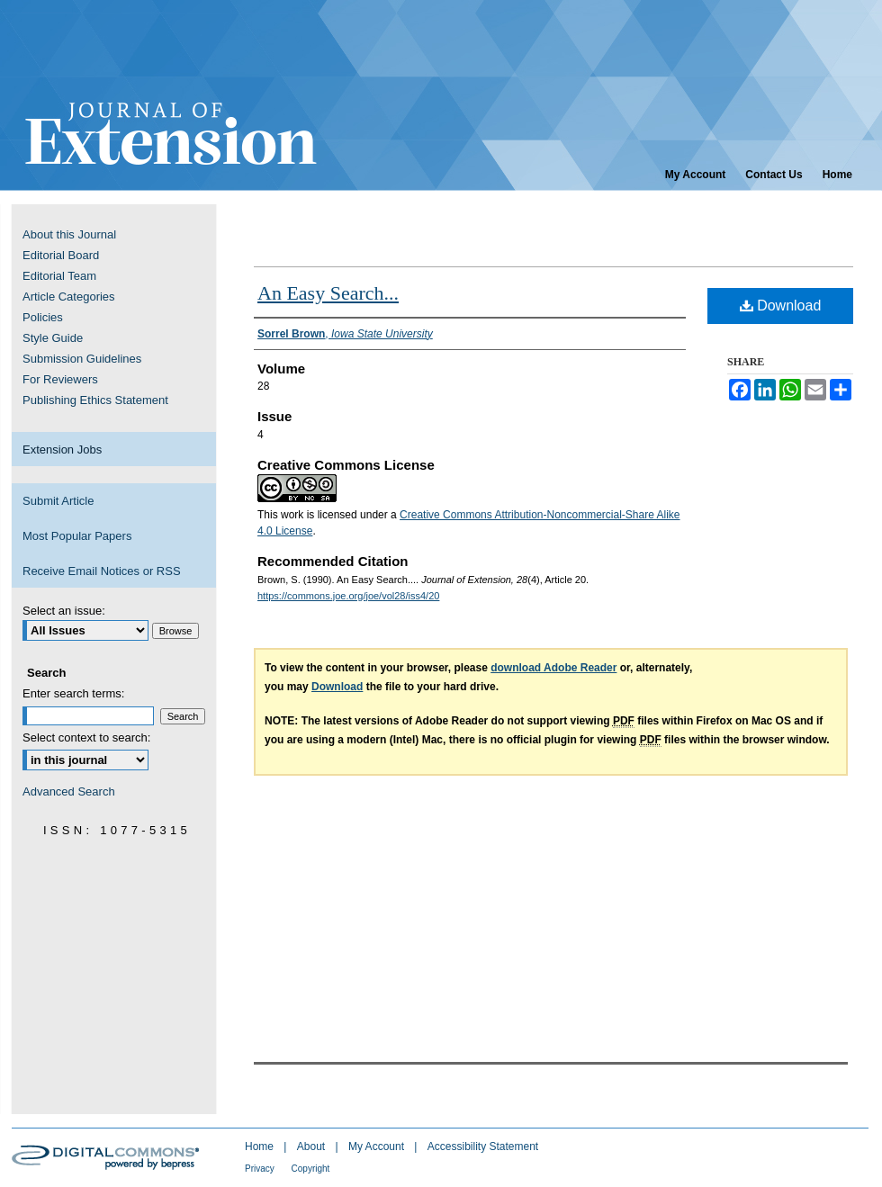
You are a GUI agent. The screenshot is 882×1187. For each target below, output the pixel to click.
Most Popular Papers (76, 536)
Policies (42, 317)
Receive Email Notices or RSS (101, 571)
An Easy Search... (328, 293)
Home (260, 1146)
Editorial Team (59, 276)
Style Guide (52, 338)
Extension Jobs (62, 449)
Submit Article (58, 501)
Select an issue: (63, 610)
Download (781, 305)
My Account (377, 1146)
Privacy (261, 1169)
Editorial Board (60, 255)
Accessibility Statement (483, 1146)
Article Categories (68, 296)
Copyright (311, 1169)
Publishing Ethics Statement (95, 400)
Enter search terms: (73, 693)
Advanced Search (68, 791)
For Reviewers (60, 379)
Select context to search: (86, 737)
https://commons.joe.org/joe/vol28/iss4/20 (348, 595)
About (312, 1146)
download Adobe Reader (553, 667)
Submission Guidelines (81, 358)
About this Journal (69, 234)
